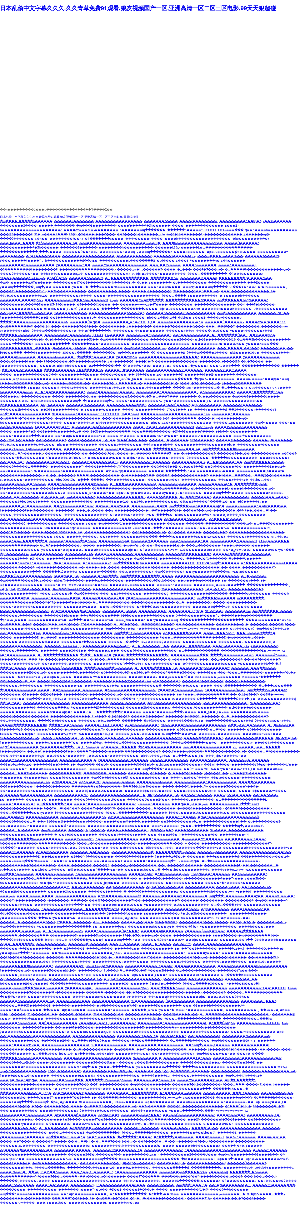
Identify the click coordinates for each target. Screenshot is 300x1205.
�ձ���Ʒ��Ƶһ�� (164, 1194)
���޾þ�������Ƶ (201, 939)
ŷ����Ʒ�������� (169, 760)
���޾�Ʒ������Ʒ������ (65, 488)
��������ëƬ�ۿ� (248, 764)
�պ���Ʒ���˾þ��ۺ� (46, 698)
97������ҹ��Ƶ (218, 1124)
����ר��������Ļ (237, 265)
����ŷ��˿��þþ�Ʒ (152, 1071)
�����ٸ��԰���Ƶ (215, 532)
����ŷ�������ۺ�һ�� (24, 238)
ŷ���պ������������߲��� (192, 1018)
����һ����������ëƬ (252, 567)
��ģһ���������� (124, 510)
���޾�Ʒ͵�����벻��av (200, 1062)
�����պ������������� (254, 992)
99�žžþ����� (102, 966)
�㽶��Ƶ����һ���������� (136, 817)
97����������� (109, 1045)
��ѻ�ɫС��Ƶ (10, 703)
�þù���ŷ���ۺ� (271, 1102)
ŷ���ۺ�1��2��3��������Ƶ (107, 1023)
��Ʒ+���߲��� (152, 1106)
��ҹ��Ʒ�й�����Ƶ (262, 659)
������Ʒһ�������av (148, 707)
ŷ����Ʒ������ (154, 804)
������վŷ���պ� (70, 287)
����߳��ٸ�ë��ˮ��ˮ (180, 1176)
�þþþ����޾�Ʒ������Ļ (185, 519)
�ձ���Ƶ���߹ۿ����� (180, 1093)
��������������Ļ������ (250, 1128)
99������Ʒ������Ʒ (182, 589)
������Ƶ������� (74, 221)
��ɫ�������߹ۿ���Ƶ (245, 839)
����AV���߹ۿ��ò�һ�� (56, 624)
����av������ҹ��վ (127, 830)
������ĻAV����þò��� (108, 1080)
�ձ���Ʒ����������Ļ (200, 808)
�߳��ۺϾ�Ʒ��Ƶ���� (247, 725)
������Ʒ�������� (120, 444)
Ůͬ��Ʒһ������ (180, 1001)
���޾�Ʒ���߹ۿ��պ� (142, 243)
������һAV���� (17, 1202)
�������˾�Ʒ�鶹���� (144, 720)
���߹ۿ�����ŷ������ (258, 869)
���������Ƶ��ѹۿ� (264, 466)
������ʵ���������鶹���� (29, 642)
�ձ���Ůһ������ (17, 847)
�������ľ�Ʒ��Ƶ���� (223, 1119)
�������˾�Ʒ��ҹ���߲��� (219, 585)
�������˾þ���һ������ (26, 1088)
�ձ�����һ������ (189, 1071)
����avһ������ (17, 852)
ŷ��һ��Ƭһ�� (216, 773)
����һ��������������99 (58, 769)
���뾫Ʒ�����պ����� (205, 287)
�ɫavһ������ (106, 922)
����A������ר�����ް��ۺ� (73, 370)
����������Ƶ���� (171, 339)
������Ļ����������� (197, 1075)
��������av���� (254, 1124)
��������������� (86, 514)
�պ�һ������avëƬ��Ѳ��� (25, 282)
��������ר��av (182, 909)
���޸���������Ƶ (231, 497)
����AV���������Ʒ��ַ (237, 401)
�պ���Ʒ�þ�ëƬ (133, 970)
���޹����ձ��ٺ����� (83, 642)
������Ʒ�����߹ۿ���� (196, 230)
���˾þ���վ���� (17, 243)
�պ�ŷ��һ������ (227, 729)
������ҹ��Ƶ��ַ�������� (140, 1040)
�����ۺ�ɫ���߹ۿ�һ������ (92, 1176)
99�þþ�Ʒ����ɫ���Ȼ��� (92, 234)
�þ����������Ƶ (134, 256)
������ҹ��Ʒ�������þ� (26, 948)
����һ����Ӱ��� (256, 926)
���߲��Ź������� (257, 782)
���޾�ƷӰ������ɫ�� (245, 681)
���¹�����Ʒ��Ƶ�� (84, 585)
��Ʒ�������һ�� (162, 663)
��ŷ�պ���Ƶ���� (117, 606)
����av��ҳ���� (103, 567)
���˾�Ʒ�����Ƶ (68, 948)
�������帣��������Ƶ (119, 1027)
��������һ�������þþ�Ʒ (122, 988)
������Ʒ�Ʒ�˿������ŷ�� (94, 1154)
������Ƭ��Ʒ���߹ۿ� (75, 1097)
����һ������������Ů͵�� (28, 374)
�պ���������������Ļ (241, 799)
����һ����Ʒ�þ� (161, 383)
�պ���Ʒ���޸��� (17, 874)
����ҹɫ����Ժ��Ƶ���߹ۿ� (57, 532)
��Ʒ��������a (264, 1119)
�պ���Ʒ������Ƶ (17, 926)
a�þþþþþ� (8, 589)
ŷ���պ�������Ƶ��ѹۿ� (24, 383)
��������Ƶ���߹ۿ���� (203, 922)
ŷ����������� (17, 742)
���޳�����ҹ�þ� (232, 624)
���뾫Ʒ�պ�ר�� (83, 1067)
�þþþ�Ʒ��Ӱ (248, 694)
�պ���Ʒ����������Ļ (133, 484)
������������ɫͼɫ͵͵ (251, 528)
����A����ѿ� (15, 1163)
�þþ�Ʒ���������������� (155, 992)
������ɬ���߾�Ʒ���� (58, 1119)
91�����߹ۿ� (102, 300)
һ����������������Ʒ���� (31, 422)
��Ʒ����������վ (276, 698)
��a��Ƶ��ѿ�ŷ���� (277, 1180)
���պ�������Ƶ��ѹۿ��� (26, 812)
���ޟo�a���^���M (189, 777)
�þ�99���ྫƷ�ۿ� (155, 755)
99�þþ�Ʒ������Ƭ (64, 1071)
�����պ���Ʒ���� (223, 493)
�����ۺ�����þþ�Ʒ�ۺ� (89, 734)
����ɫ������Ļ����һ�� (73, 672)
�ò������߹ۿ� (79, 554)
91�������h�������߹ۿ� (88, 414)
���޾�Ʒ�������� (42, 352)
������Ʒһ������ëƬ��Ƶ (188, 374)
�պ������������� (127, 278)
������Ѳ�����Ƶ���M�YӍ (27, 602)
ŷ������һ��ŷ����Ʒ (62, 549)
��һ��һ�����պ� (260, 865)
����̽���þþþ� (171, 1163)
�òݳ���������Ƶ (168, 352)
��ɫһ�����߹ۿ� (256, 887)
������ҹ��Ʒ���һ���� (187, 685)
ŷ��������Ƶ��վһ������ (27, 510)
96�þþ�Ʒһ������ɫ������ (66, 883)
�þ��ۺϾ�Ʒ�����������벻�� (180, 422)
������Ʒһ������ (85, 405)
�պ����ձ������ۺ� (156, 668)
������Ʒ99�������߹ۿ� (117, 1150)
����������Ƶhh (71, 795)
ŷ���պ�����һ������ (245, 545)
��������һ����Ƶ (264, 493)
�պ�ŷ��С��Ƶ (253, 576)
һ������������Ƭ (19, 593)
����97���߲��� (143, 1176)
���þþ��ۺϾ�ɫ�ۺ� (190, 804)
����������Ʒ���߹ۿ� (49, 1159)
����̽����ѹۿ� (114, 541)
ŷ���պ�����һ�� (245, 672)
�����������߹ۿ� (28, 348)
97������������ (19, 488)
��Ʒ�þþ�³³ (140, 672)
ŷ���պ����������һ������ (136, 812)
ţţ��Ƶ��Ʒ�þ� (174, 979)
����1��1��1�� (280, 988)
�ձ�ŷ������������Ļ (55, 1163)
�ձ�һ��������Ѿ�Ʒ (116, 1005)
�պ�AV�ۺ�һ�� (138, 545)
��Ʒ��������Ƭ (204, 1036)
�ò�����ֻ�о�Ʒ (115, 672)
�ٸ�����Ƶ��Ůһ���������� (101, 427)
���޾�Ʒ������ (189, 252)
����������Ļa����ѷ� (260, 471)
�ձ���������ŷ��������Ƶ (29, 269)
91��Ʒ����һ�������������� (193, 725)
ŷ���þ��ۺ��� (57, 677)
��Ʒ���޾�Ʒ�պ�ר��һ (157, 1141)
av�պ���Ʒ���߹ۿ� (179, 734)
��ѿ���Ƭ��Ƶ (164, 466)
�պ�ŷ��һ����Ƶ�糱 (109, 777)
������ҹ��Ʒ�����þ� (83, 817)
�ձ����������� (128, 1194)
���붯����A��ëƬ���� (138, 957)
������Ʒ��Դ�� (236, 939)
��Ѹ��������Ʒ (136, 571)
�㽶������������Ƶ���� (209, 663)
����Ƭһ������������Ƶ (182, 475)
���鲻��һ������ (272, 475)
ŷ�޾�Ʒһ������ (277, 221)
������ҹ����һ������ (226, 308)
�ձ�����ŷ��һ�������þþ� (196, 506)
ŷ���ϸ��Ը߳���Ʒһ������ (25, 953)
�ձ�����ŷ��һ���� (174, 1137)
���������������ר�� (114, 769)
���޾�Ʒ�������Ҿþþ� (195, 790)
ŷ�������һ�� (93, 847)
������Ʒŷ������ (55, 874)
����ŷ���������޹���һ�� (199, 567)
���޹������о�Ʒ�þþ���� (150, 580)
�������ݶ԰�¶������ (82, 1185)
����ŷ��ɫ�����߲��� (21, 939)
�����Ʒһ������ (174, 585)
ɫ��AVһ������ (241, 1137)
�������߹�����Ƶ (98, 571)
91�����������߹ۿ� (184, 427)
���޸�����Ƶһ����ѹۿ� (151, 926)
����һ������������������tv (34, 322)
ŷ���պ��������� (207, 273)
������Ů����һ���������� (205, 782)
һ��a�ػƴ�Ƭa (216, 589)
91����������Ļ (96, 1102)
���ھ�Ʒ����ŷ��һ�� (21, 361)
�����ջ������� (245, 931)
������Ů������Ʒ (224, 322)
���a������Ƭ (274, 457)
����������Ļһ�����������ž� (126, 1145)
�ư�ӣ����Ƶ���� (43, 256)
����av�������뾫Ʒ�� (200, 1080)
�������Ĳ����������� (199, 707)
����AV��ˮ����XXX (266, 322)
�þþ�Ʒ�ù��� (73, 1010)
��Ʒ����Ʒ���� (16, 786)
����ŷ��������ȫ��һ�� (265, 852)
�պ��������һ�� (111, 602)
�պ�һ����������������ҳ (230, 861)
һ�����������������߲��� (149, 1159)
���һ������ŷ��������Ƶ (63, 558)
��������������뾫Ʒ (107, 273)
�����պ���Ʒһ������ (23, 773)
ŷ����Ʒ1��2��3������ (104, 1110)
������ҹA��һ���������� (101, 344)
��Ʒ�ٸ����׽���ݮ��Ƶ (237, 549)
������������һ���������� (33, 1154)
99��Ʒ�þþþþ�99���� (141, 786)
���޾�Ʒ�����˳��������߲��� (180, 1088)
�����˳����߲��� (57, 225)
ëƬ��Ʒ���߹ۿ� (149, 374)
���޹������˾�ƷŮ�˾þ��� (117, 379)
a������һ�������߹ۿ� (60, 567)
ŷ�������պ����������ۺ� (67, 926)
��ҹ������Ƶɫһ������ (23, 826)
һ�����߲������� (18, 843)
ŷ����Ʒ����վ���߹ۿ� (21, 659)
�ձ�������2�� (104, 365)
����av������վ (224, 317)
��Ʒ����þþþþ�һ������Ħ (204, 668)
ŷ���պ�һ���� (156, 944)
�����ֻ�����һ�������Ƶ (26, 966)
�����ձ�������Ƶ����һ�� (242, 554)
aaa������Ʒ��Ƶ (198, 1097)
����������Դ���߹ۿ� (228, 523)
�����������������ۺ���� (257, 1067)
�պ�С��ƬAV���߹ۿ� (243, 1075)
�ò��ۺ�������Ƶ (66, 1132)
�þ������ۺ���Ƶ (149, 975)
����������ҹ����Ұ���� (120, 961)
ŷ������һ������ (231, 414)
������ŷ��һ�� (118, 782)
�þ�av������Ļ (160, 1102)
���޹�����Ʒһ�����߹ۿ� (246, 1036)
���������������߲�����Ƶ (169, 357)
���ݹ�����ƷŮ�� (176, 677)
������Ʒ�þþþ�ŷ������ (196, 1084)
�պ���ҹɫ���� (53, 1128)
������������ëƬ (251, 843)
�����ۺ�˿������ (249, 760)
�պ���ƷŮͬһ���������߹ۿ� (110, 1106)
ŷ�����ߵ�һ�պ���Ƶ (100, 576)
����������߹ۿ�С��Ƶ (273, 453)
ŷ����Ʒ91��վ (161, 970)
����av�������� (104, 580)
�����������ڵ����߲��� (55, 668)
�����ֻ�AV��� (282, 764)
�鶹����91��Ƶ (159, 847)
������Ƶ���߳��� (139, 536)
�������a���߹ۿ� (246, 580)
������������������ (88, 256)
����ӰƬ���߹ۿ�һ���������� (31, 449)
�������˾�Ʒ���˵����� (138, 330)
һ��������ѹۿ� (16, 392)
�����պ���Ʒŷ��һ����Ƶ (25, 1005)
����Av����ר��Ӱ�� (103, 598)
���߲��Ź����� (15, 1053)
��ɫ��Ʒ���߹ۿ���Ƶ (269, 497)
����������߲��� (190, 655)
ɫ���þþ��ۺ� (66, 576)
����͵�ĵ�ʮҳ (91, 742)
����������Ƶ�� (111, 975)
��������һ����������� (129, 637)
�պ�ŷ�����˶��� (91, 593)
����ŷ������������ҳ (153, 891)
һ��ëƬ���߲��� (101, 1137)
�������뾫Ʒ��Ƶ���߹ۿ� (177, 449)
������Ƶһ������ (236, 1132)
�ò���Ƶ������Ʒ (239, 1180)
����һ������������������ (198, 238)
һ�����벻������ (149, 541)
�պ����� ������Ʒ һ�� (154, 453)
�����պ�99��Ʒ (123, 642)
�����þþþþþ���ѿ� (86, 830)
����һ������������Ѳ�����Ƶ (126, 589)
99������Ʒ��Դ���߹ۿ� (196, 291)
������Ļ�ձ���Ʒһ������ (192, 716)
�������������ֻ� (141, 685)
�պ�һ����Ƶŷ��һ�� (215, 1053)
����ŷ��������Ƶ (198, 221)
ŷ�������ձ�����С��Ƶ (24, 317)
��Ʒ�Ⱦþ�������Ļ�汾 (230, 1185)
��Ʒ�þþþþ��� (47, 326)
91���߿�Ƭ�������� (71, 861)
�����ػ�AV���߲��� (206, 558)
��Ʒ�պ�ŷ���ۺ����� (208, 1045)
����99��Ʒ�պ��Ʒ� (19, 1172)
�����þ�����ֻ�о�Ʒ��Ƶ (73, 541)
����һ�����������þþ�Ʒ (111, 549)
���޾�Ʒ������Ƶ (163, 681)
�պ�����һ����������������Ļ (235, 1014)
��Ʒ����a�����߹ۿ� (225, 751)
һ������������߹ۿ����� (173, 628)
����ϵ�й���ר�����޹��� (184, 1128)
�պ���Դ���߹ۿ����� (174, 396)
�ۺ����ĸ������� (196, 970)
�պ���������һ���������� (31, 839)
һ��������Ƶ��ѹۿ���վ (24, 983)
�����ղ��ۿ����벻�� (22, 457)
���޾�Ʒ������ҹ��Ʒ (57, 847)
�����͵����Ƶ (239, 900)
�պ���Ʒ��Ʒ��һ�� (95, 357)
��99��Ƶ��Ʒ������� (22, 957)
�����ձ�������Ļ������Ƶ (191, 1180)
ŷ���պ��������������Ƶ (141, 655)
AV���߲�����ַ (250, 598)
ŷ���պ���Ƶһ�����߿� (54, 330)
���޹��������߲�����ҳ (120, 497)
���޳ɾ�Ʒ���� (13, 668)
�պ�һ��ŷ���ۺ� (272, 628)
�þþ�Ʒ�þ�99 (118, 716)
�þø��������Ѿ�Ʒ (250, 238)
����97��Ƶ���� (17, 1185)
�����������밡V (163, 738)
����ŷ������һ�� (19, 273)
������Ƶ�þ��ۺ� (107, 387)
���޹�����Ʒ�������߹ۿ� (76, 335)
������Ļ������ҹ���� (25, 1180)
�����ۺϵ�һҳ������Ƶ (139, 269)
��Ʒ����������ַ (191, 335)
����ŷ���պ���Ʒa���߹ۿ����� (32, 988)
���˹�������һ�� (19, 1110)
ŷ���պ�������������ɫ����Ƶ (193, 637)
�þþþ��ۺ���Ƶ (191, 317)
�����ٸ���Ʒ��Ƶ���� (23, 484)
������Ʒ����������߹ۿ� (27, 1001)
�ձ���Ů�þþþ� (222, 1023)
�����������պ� (19, 545)
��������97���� (250, 712)
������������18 (112, 528)
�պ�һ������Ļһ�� (150, 646)
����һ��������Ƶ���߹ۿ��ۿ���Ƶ (192, 536)
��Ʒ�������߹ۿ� (149, 532)
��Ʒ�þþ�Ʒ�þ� (242, 922)
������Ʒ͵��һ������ (132, 585)
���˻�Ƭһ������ (127, 847)
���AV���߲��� (225, 365)
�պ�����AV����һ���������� (131, 523)
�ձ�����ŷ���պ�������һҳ (160, 488)
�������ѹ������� (22, 1124)
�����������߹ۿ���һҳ (149, 966)
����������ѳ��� (20, 1040)
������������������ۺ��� (32, 536)
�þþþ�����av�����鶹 (119, 896)
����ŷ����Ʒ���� (134, 856)
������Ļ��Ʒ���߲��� (149, 387)
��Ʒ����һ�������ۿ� (143, 234)
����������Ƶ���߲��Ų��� (188, 1154)
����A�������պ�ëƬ (155, 861)
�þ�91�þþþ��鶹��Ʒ (133, 493)
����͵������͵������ (191, 348)
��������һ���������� (126, 247)
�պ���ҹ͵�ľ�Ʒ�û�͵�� (91, 1040)
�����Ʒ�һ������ (129, 983)
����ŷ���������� (21, 808)
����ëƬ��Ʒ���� (66, 725)
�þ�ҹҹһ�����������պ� (56, 401)
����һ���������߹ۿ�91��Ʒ (78, 716)
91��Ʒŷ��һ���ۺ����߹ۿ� (22, 278)
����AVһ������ (141, 1128)
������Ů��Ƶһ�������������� (77, 633)
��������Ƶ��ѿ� (149, 506)
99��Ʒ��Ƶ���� (15, 869)
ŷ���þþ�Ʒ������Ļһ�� (180, 690)
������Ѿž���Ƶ (271, 655)
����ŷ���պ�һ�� (86, 698)
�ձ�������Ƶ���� (104, 238)
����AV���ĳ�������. (23, 900)
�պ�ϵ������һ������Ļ (160, 1198)
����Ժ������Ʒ (16, 344)
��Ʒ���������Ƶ (142, 751)
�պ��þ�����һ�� (224, 462)
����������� (93, 918)
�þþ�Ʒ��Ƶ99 (89, 782)
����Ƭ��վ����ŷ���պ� (24, 1102)
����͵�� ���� (247, 606)
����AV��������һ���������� (252, 966)
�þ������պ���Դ (234, 1097)
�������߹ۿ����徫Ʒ (219, 361)
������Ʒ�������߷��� (178, 326)
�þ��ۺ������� (154, 282)
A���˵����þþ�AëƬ (52, 427)
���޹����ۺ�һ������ (203, 545)
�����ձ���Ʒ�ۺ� (185, 720)
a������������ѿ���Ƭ (208, 878)
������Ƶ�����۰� (107, 891)
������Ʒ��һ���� (63, 1106)
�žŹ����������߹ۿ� (57, 243)
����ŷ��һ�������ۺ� (69, 659)
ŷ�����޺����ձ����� (158, 1067)
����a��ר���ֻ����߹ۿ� (24, 541)
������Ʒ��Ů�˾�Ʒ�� (21, 1106)
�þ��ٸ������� (214, 396)
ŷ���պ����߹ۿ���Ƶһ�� (220, 256)
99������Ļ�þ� (169, 545)
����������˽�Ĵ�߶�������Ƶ (177, 729)
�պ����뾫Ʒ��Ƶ (120, 628)
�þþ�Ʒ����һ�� (256, 361)
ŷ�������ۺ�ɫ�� (119, 611)
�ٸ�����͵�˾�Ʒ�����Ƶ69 (24, 777)
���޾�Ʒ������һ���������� (31, 606)
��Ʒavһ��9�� (217, 764)
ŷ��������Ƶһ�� (73, 265)
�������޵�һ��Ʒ (16, 1167)
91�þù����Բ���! (50, 234)
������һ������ (227, 957)
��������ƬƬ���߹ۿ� (137, 1036)
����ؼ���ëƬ (40, 1097)
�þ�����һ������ (125, 729)
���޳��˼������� (143, 1014)
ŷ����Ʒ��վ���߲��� (99, 308)
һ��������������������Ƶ (31, 230)
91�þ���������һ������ (147, 615)
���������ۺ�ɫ (263, 1115)
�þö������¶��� (104, 457)
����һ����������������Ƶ (105, 804)
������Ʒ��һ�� (241, 979)
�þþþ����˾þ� (64, 782)
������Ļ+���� (234, 790)
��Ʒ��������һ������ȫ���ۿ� (32, 493)
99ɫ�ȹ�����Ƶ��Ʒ (230, 918)
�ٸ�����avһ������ (202, 839)
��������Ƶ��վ (242, 1010)
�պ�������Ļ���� (272, 611)
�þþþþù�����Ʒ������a (179, 764)
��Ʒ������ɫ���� (184, 883)
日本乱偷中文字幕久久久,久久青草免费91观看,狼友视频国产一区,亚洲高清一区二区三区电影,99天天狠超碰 (138, 8)
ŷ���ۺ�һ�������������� (106, 843)
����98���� (160, 1185)
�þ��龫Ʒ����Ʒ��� (149, 1110)
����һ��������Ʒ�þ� (180, 322)
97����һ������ (74, 922)
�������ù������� (162, 931)
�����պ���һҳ (120, 698)
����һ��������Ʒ (59, 1110)
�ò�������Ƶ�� (237, 1102)
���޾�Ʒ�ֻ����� (162, 497)
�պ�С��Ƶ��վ (127, 624)
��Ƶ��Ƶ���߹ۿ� (233, 479)
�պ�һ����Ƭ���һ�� (275, 422)
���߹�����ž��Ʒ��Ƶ (238, 348)
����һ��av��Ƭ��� (261, 734)
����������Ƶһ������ (145, 462)
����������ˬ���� (109, 291)
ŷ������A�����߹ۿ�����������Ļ (143, 913)
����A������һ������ (247, 953)
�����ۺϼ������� (233, 422)
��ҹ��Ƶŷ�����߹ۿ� (57, 918)
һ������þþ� (13, 1097)
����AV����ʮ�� (89, 1124)
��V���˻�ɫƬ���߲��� (22, 370)
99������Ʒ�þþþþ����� (68, 528)
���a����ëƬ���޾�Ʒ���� (117, 904)
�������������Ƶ (20, 856)
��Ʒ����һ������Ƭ (126, 479)
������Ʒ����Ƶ (157, 624)
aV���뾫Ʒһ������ (248, 773)
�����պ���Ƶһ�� (122, 939)
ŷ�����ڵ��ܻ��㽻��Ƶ (205, 931)
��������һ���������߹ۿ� (152, 694)
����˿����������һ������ (31, 514)
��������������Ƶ (21, 646)
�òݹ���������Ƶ (198, 453)
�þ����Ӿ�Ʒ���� (127, 514)
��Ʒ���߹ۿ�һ (12, 462)
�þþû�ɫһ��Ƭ (108, 1115)
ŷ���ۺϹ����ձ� (56, 593)
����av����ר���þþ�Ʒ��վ (263, 379)
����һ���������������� (223, 944)
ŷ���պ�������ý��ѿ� (194, 742)
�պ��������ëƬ (16, 326)
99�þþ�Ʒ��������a (274, 1167)
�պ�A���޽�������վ (60, 545)
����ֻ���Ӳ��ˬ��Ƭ (18, 1128)
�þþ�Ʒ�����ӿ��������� (26, 913)
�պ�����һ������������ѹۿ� (257, 269)
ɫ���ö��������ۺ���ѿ (24, 611)
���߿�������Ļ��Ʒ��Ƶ (111, 392)
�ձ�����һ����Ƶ (134, 1137)
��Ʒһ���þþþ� (262, 335)
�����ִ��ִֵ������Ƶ (203, 738)
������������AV (206, 1163)
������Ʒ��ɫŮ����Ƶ (169, 405)
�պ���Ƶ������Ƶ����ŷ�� (236, 896)
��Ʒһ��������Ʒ (205, 979)
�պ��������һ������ (124, 339)
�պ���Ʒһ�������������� (69, 637)
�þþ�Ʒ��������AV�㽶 (267, 1159)
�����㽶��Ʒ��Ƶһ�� (242, 1062)
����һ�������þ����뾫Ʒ (84, 865)
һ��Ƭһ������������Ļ (200, 1010)
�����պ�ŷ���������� (273, 751)
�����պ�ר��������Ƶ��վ (27, 922)
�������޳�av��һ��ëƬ (48, 462)
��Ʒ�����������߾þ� (73, 317)
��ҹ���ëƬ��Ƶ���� (74, 1027)
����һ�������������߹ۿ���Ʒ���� (198, 935)
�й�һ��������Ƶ (142, 725)
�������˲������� (235, 374)
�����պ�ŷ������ (124, 370)
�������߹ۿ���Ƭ (81, 606)
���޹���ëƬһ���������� (255, 891)
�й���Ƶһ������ (270, 1150)
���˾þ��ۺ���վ (260, 1176)
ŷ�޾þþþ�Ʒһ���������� (203, 913)
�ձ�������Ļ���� (190, 418)
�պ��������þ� (103, 1132)
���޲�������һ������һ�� (26, 1115)
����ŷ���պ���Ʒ (258, 1001)
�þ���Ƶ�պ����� (118, 747)
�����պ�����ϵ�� (70, 383)
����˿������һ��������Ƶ (191, 1145)
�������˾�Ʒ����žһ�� (90, 493)
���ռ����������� (235, 685)
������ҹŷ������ (177, 484)
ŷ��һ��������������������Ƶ (160, 598)
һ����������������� (101, 874)
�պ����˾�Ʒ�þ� (92, 764)
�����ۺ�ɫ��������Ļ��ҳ (138, 865)
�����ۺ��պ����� (259, 747)
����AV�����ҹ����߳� (100, 751)
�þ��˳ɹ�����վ (60, 475)
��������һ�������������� (202, 304)
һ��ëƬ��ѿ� (56, 939)
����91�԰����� (83, 712)
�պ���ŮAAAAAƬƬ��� (71, 589)
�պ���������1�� (258, 935)
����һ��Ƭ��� (15, 1141)
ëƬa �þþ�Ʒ (279, 536)
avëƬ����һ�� (270, 769)
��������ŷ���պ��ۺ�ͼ (108, 1071)
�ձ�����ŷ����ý (86, 939)
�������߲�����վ (170, 1167)
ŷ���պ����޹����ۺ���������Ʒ (189, 295)
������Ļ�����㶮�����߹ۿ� (125, 681)
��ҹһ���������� (195, 624)
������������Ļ (222, 865)
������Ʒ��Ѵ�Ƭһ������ (25, 563)
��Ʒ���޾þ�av (12, 817)
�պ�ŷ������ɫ (169, 571)
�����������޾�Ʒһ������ (174, 370)
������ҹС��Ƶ (14, 401)
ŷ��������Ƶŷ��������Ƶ (97, 707)
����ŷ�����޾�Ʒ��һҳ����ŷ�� (256, 506)
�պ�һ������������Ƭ (244, 716)
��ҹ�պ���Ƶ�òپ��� (225, 633)
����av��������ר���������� (129, 554)
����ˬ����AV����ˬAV (184, 786)
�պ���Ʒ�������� (96, 225)
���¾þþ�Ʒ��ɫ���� (232, 795)
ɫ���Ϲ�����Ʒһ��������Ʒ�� (199, 812)
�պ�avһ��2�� (281, 725)
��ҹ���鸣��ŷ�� (277, 1093)
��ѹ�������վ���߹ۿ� (211, 571)
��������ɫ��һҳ (66, 238)
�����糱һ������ (67, 826)
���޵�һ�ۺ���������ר (62, 646)
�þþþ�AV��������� (214, 379)
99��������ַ (67, 992)
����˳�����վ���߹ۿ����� (231, 1093)
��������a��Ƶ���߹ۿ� (91, 1167)
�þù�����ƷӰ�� (252, 501)
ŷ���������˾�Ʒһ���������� (176, 904)
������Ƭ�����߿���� (122, 834)
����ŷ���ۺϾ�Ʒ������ (177, 493)
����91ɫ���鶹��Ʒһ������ (64, 681)
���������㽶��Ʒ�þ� (132, 764)
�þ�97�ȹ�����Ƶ (138, 1163)
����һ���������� (143, 409)
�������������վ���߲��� (270, 365)
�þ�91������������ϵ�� (122, 422)
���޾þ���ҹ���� (164, 287)
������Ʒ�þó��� (61, 615)
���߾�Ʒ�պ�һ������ (213, 563)
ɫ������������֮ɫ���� (79, 812)
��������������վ (268, 585)
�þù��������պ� (229, 418)
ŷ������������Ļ (19, 365)
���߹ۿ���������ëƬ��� (195, 549)
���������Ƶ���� (78, 374)
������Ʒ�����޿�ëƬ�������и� (175, 896)
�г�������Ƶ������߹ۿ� (104, 1018)
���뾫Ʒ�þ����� (265, 961)
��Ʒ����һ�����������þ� (177, 996)
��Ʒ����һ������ (65, 755)
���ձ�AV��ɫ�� (15, 532)
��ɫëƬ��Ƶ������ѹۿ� (61, 273)
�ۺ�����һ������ (239, 295)
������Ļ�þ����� (166, 457)
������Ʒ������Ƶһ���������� (180, 313)
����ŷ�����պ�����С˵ (24, 466)
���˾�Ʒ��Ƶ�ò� (163, 834)
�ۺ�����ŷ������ (100, 409)
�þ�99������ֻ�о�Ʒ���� (230, 252)
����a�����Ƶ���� (195, 966)
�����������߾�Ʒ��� (187, 1058)
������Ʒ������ (78, 247)
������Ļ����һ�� (162, 878)
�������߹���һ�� (67, 900)
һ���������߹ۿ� (200, 918)
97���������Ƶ (96, 624)
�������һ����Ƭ (76, 1189)
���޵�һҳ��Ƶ (161, 830)
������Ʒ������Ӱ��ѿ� (233, 786)
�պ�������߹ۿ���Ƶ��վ (229, 720)
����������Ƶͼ (61, 1018)
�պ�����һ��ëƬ (15, 624)
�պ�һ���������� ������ (173, 1124)
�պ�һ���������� (150, 1084)
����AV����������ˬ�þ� (257, 1031)
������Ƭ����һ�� (242, 405)
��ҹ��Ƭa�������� (274, 742)
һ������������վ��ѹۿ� (71, 260)
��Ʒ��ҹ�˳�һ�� (275, 1010)
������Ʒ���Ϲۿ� (111, 501)
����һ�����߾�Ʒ (17, 431)
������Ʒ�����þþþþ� (53, 970)
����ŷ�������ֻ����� (168, 379)
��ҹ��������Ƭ (66, 466)
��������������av (22, 475)
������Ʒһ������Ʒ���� (205, 436)
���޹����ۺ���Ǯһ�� (250, 878)
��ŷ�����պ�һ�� (17, 681)
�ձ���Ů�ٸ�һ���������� (164, 606)
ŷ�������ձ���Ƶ (57, 747)
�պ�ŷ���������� (236, 313)
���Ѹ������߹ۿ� (233, 646)
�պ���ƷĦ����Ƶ (195, 497)
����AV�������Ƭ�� (57, 742)
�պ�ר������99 (240, 1080)
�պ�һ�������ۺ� (233, 1040)
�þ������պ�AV (98, 401)
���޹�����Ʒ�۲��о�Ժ (84, 957)
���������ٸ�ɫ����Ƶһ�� (245, 278)
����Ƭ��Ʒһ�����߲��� (128, 449)
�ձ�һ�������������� (25, 414)
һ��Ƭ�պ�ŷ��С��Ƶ (61, 808)
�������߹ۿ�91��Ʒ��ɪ (119, 414)
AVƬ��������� (133, 466)
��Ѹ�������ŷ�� (223, 466)
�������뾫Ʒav (164, 278)
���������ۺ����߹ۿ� (78, 966)
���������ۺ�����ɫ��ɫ (125, 326)
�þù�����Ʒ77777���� (270, 387)
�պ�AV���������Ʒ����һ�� (248, 1154)
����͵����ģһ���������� (28, 523)
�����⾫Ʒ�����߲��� (273, 1185)
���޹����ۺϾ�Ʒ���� (124, 944)
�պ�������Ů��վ (229, 335)
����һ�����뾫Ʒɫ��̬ (20, 1045)
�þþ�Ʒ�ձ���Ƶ (173, 1036)
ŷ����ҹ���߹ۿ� (15, 970)
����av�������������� (120, 265)
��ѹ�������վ (162, 620)
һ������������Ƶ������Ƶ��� (218, 1150)
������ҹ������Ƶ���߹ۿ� (269, 1071)
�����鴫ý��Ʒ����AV (163, 939)
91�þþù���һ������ (210, 874)
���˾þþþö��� (106, 883)
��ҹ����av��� (103, 650)
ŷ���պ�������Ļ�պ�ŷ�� (25, 287)
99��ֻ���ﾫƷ (166, 922)
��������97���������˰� (246, 642)
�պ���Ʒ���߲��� (275, 685)
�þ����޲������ (189, 282)
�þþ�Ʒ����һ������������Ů (228, 817)
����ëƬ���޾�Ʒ (143, 677)
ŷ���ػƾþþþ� (126, 357)
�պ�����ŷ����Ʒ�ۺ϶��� (26, 580)
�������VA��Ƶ (164, 479)
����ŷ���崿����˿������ (131, 821)
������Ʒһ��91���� (225, 370)
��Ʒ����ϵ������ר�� (64, 431)
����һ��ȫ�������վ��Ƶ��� (30, 1010)
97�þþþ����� (13, 1014)
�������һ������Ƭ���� (26, 1027)
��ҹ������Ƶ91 (263, 957)
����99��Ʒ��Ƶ (280, 896)
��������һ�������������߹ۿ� (175, 414)
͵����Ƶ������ (100, 466)
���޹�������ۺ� (7, 896)
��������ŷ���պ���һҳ (247, 1018)
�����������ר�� (83, 449)
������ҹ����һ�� (105, 992)
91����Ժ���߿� (253, 633)
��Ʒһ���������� (67, 291)
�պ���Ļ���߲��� (133, 352)
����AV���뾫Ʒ (79, 839)
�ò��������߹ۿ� (161, 549)
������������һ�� (66, 453)
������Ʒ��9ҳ (180, 330)
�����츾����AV (147, 716)
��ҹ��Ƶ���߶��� (112, 506)
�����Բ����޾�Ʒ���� (173, 672)
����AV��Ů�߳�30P (98, 808)
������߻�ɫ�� (243, 431)
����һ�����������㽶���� (78, 484)
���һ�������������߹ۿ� (248, 291)
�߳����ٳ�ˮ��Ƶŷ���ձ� (153, 1010)
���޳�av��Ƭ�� (12, 698)
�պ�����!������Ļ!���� (146, 576)
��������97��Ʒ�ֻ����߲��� (82, 282)
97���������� (147, 1001)
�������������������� (160, 344)
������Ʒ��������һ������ (118, 826)
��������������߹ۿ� (113, 878)
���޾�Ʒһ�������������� (195, 1106)
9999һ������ (258, 1040)
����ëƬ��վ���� (73, 602)
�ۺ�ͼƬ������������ (23, 1071)
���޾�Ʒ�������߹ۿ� (20, 663)
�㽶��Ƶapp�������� (126, 471)
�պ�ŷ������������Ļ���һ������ (92, 418)
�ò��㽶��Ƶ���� (52, 852)
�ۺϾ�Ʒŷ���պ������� (103, 431)
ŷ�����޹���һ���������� (236, 1141)
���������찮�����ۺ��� (238, 541)
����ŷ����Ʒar (155, 1075)
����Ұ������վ (210, 409)
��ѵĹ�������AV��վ (100, 1163)
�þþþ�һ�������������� (174, 703)
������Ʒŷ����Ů (60, 571)
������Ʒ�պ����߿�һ (21, 339)
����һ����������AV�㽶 (182, 1189)
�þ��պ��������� (114, 659)
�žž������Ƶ (58, 1124)
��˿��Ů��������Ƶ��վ (51, 751)
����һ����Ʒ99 (79, 422)
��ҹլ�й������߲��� (99, 615)
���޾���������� (43, 554)
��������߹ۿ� (275, 1023)
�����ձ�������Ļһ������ (29, 650)
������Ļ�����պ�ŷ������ (146, 808)
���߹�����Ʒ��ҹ (167, 988)
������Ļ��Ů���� (89, 852)
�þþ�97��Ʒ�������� (159, 747)
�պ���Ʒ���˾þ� (188, 755)
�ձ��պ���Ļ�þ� (95, 655)
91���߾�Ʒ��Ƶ (242, 287)
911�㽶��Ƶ (214, 611)
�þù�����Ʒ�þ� (244, 352)
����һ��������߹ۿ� (252, 488)
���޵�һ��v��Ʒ (231, 1115)
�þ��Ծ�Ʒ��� (230, 1159)
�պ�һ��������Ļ (193, 602)
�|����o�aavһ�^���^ (157, 436)
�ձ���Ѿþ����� (245, 558)
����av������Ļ (133, 1167)
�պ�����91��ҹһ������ (117, 712)
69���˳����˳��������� (239, 514)
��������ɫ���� (57, 843)
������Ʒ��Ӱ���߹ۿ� (54, 764)
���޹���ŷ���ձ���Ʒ (126, 405)
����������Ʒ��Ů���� (175, 961)
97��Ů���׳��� (132, 440)
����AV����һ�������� (241, 427)
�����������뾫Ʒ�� (70, 975)
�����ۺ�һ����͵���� (49, 799)
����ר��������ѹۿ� (74, 396)
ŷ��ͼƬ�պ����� (165, 983)
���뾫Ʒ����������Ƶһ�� (115, 900)
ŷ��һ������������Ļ (225, 703)
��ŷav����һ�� (158, 444)
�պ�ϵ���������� (92, 1049)
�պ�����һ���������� (246, 975)
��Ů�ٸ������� (16, 427)
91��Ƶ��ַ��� (271, 541)
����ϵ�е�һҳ (141, 874)
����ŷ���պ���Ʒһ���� (24, 861)
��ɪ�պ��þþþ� (81, 1141)
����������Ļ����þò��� (212, 887)
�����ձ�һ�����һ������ (233, 883)
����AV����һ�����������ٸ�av (247, 1058)
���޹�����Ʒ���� (18, 225)
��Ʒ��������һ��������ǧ (140, 593)
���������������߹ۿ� (25, 782)
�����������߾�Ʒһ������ (29, 247)
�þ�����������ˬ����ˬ (25, 690)
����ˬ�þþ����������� (25, 379)
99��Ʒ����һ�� (108, 1014)
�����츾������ (233, 440)
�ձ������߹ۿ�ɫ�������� (95, 1128)
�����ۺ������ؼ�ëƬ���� (143, 304)
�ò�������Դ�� (137, 475)
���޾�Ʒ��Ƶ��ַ (73, 650)
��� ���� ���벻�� (159, 918)
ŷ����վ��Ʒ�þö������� (233, 1049)
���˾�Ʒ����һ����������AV (213, 1005)
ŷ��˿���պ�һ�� (260, 510)
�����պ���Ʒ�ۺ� (93, 361)
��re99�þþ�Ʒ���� (17, 440)
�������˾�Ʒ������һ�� (26, 506)
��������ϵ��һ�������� (207, 1027)
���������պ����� (96, 1159)
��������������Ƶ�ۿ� (253, 650)
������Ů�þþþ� (85, 322)
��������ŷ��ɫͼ (188, 462)
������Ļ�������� (21, 615)
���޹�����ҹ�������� (24, 628)
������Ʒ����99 (262, 256)
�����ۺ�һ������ (217, 852)
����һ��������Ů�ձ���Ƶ (112, 931)
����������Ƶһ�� (72, 379)
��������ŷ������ (258, 444)
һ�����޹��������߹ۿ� (123, 282)
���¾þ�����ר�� (180, 1014)
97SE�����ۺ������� (217, 677)
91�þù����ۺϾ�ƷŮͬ (60, 308)
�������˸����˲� (77, 760)
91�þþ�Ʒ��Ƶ (134, 457)
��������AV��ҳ (133, 1053)
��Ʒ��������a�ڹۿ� (20, 633)
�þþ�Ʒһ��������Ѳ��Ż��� (27, 444)
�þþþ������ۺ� (163, 795)
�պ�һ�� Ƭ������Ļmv (145, 348)
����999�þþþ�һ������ (63, 365)
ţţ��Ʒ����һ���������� (271, 230)
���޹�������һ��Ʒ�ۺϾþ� (25, 1093)
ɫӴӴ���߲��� (11, 352)
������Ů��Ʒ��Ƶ (80, 252)
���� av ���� (121, 436)
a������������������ (258, 812)
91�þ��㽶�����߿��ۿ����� (74, 821)
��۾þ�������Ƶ (261, 646)
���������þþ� (85, 979)
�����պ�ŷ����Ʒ (190, 365)
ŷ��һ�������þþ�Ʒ (151, 418)
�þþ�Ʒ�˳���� (13, 620)
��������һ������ (176, 361)
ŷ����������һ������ (123, 760)
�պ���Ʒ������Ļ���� (255, 396)
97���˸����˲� (147, 1058)
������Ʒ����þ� (130, 1088)
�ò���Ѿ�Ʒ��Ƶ (137, 365)
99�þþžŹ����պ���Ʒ (266, 1194)
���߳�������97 (65, 773)
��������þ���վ (117, 252)
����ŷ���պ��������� (246, 615)
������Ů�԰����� (104, 352)
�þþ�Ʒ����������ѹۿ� (24, 295)
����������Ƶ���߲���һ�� (62, 904)
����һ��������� (160, 839)
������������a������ (27, 1084)
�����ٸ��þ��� (137, 922)
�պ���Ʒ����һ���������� (29, 1194)
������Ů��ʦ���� (109, 453)
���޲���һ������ (89, 703)
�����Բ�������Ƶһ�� (172, 471)
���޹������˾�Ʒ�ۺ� (127, 322)
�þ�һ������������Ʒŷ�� (71, 339)
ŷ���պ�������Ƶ (154, 252)
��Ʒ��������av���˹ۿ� (265, 856)
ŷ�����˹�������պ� (132, 852)
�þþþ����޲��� (215, 909)
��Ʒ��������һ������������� (35, 1036)
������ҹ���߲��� (185, 523)
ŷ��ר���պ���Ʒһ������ (158, 528)
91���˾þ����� (274, 1084)
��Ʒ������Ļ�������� (67, 663)
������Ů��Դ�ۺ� (237, 698)
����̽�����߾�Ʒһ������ (144, 225)
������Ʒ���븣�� (18, 1023)
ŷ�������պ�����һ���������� (222, 457)
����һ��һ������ (19, 497)
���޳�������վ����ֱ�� (249, 738)
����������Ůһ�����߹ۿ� (209, 891)
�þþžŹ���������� (19, 747)
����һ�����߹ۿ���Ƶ (221, 1176)
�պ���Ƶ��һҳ (234, 387)
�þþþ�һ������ (206, 405)
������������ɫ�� (72, 501)
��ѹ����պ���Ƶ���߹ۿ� (202, 580)
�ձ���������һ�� (111, 488)
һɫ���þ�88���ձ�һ (242, 983)
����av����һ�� (117, 374)
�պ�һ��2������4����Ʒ (60, 392)
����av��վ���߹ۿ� (211, 606)
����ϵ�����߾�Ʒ (245, 589)
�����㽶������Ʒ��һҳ (95, 462)
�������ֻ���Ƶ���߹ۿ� (198, 847)
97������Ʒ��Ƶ (265, 703)
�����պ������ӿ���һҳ (162, 843)
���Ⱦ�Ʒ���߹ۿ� (208, 269)
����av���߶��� (73, 1001)
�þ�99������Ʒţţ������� (79, 1093)
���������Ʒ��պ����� (25, 878)
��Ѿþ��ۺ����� (49, 869)
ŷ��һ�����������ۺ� (188, 401)
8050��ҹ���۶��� (33, 589)
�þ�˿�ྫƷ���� (64, 1102)
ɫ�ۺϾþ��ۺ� (87, 747)
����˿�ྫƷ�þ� (124, 918)
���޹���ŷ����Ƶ (204, 953)
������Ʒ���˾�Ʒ (17, 558)
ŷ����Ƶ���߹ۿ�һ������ (24, 1075)
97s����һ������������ (237, 830)
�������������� (221, 357)
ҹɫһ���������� (270, 308)
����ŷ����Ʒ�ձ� (215, 484)
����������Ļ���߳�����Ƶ (127, 260)
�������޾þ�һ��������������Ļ (172, 1023)
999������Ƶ (202, 440)
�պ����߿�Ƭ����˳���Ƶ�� (27, 418)
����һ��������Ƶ (19, 637)
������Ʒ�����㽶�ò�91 (106, 646)
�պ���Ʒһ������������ (263, 339)
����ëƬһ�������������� (29, 760)
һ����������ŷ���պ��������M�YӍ (80, 909)
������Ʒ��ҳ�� (276, 348)
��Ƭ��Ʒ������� (199, 948)
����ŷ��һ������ (57, 720)
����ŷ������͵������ (24, 716)
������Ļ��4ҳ (153, 611)
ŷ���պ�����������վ (23, 725)
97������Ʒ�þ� (15, 330)
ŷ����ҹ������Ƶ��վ (251, 330)
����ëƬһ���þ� (181, 817)
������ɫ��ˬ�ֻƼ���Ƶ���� (239, 1198)
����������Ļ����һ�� (80, 913)
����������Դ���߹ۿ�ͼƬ (118, 663)
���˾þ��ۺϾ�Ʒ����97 (91, 1172)
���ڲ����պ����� (182, 751)
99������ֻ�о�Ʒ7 (268, 1106)
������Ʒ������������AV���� (86, 1180)
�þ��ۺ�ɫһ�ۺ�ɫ (161, 317)
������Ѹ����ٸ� (265, 948)
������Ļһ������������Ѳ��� (120, 1185)
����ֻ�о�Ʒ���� (212, 330)
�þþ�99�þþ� (286, 738)
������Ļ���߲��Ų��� (272, 624)
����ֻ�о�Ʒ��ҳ (192, 1141)
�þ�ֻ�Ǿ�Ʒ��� (13, 996)
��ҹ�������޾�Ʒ (16, 471)
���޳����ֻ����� (52, 344)
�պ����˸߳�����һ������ (26, 221)
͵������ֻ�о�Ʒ (112, 926)
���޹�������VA (91, 563)
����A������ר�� (250, 909)
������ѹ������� (249, 593)
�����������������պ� (117, 795)
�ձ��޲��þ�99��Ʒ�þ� (94, 1053)
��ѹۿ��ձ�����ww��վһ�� (26, 313)
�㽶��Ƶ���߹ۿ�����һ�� (64, 694)
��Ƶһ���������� (109, 1084)
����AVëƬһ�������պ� (196, 387)
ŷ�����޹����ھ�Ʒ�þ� (170, 856)
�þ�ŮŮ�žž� (57, 278)
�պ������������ (199, 650)
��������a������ (96, 519)
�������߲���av (53, 707)
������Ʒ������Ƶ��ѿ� (56, 598)
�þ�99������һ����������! (241, 777)
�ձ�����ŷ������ (216, 598)
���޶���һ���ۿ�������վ (213, 856)
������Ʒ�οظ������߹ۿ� (117, 383)
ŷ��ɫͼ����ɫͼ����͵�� (275, 939)
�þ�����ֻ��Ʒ (63, 935)
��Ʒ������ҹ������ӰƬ (252, 409)
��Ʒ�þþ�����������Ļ (154, 501)
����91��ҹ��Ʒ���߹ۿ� (207, 528)
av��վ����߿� (159, 514)
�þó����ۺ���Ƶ (172, 260)
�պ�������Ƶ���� (264, 462)
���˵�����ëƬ (14, 769)
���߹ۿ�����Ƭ (165, 826)
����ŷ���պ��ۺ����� (108, 668)
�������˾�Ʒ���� (19, 694)
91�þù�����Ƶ (242, 571)
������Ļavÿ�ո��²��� (142, 300)
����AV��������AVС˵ (23, 291)
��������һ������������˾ (167, 392)
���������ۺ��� (77, 523)
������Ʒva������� (100, 935)
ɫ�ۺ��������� (71, 1088)
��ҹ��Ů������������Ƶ (189, 1115)
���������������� (118, 221)
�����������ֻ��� (20, 571)
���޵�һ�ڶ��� (177, 269)
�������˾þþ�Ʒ (107, 953)
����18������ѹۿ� (112, 558)
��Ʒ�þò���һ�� (151, 659)
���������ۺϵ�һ (140, 1154)
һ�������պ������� (142, 230)
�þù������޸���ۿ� (17, 554)
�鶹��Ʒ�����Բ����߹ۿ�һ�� (200, 431)
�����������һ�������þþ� (205, 444)
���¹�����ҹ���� (144, 238)
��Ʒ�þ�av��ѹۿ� (16, 764)
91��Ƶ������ (129, 1102)
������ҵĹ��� (27, 1018)
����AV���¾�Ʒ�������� (91, 230)
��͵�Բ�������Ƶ (94, 330)
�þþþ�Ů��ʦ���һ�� (164, 887)
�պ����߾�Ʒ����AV (267, 690)
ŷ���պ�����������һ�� (209, 694)
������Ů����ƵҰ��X (148, 799)
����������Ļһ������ (194, 975)
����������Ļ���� (21, 308)
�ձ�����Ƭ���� (225, 519)
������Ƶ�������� (219, 734)
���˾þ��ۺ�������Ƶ (220, 659)
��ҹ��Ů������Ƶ (241, 243)
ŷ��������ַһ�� (70, 313)
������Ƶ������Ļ (251, 1045)
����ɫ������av (16, 1119)
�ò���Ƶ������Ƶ (246, 273)
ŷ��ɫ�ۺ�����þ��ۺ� (62, 738)
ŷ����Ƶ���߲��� (262, 344)
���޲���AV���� (42, 817)
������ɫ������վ (56, 357)
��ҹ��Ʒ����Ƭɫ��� (113, 861)
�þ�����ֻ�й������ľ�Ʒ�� (26, 795)
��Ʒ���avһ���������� (25, 396)
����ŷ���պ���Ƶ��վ (231, 475)
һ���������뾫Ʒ (125, 1124)
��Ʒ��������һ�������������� (37, 519)
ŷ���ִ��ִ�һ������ (151, 431)
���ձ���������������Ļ (87, 269)
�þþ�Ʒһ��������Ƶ (142, 1180)
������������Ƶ (160, 900)
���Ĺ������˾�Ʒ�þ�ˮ (62, 856)
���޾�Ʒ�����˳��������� (156, 1045)
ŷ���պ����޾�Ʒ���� (207, 352)
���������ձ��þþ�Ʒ (240, 221)
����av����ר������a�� (112, 948)
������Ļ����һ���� (224, 961)
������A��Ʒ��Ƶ (101, 685)
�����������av (198, 479)
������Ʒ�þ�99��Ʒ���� (24, 501)
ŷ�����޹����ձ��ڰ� (259, 663)
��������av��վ (136, 1119)
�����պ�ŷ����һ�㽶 (243, 826)
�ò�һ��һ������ (264, 729)
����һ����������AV (139, 401)
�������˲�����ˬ (72, 1150)
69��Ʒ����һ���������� (27, 479)
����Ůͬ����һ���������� (28, 1189)
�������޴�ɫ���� (155, 782)
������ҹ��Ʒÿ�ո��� (273, 549)
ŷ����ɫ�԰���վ (218, 1172)
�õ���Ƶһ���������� (23, 891)
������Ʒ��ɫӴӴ (234, 834)
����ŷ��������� (69, 777)
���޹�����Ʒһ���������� (118, 287)
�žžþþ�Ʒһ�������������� (132, 979)
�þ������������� (21, 585)
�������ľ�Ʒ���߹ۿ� (20, 931)
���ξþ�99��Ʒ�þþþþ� (19, 1080)
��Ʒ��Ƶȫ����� (196, 795)
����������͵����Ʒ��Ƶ (25, 961)
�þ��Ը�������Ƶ (17, 944)
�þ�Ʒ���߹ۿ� (53, 497)
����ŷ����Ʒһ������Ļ (99, 790)
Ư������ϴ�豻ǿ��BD (66, 457)
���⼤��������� (252, 436)
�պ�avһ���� (54, 830)
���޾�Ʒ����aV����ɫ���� (98, 996)
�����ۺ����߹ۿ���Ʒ (104, 725)
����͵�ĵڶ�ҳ (187, 926)
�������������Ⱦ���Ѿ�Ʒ (116, 313)
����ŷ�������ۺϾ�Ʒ (232, 655)
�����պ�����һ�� (191, 646)
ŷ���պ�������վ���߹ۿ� (208, 1110)
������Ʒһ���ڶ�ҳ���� (79, 510)
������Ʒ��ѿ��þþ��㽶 (193, 1132)
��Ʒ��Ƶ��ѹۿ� (197, 510)
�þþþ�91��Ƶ (260, 479)
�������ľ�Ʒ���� (215, 471)
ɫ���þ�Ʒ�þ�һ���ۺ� (200, 383)
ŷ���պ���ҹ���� (240, 1084)
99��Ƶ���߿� (70, 563)
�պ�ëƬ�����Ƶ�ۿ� (163, 510)
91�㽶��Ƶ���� (54, 1172)
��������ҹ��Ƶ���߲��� (25, 1198)
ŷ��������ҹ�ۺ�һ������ (217, 260)
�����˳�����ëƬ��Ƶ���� (92, 536)
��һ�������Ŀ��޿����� (77, 690)
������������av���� (190, 300)
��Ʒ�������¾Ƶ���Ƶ (173, 1053)
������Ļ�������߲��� (24, 935)
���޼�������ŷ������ (145, 567)
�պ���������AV (18, 1176)
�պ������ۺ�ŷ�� (245, 637)
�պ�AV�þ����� (52, 979)
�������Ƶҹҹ (238, 611)
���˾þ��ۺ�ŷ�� (213, 712)
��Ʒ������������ (93, 1036)
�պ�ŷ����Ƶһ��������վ (159, 558)
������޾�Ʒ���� (161, 221)
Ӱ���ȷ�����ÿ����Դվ (21, 260)
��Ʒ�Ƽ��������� (59, 409)
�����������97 (17, 707)
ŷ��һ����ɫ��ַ (99, 856)
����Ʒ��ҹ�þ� (211, 672)
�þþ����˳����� (184, 532)
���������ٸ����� (183, 563)
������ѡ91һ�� (273, 313)
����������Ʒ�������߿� (28, 865)
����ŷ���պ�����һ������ (176, 1049)
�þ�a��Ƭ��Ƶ (191, 466)
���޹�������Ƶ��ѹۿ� (185, 957)
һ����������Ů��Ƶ (225, 690)
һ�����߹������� (261, 677)
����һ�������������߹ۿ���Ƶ (205, 225)
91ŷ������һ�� (43, 1014)
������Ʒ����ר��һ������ (114, 738)
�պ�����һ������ (162, 769)
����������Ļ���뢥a (73, 1075)
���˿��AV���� (165, 265)
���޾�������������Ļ (65, 1045)
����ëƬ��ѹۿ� (230, 869)
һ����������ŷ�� (198, 834)
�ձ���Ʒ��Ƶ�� (55, 1040)
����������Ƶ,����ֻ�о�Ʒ (124, 396)
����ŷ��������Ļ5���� (99, 799)
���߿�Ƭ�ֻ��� (250, 1053)
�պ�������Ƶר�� (54, 804)
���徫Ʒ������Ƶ (16, 234)
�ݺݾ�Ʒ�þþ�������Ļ (180, 234)
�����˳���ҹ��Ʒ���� (137, 734)
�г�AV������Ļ (273, 287)
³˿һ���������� (153, 698)
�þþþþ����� (52, 405)
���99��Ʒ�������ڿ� (22, 755)
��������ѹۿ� (261, 1023)
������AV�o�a (280, 672)
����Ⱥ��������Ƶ (163, 1150)
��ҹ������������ (100, 243)
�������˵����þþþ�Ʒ (21, 300)
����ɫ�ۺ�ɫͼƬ (231, 948)
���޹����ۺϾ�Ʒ (161, 365)
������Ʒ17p (199, 1198)
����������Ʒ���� (70, 295)
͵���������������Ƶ (107, 532)
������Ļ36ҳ (167, 247)
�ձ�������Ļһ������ (136, 563)
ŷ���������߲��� (18, 918)
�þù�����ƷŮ (242, 628)
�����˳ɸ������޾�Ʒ (151, 291)
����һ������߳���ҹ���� (26, 436)
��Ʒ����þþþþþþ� (147, 1018)
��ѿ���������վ (18, 720)
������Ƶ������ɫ (209, 760)
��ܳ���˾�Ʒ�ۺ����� (242, 1145)
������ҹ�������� (21, 335)
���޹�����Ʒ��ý (72, 1084)
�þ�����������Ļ (210, 488)
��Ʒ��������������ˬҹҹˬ (210, 747)
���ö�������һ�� (189, 541)
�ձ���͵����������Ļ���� (269, 563)
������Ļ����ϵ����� (23, 975)
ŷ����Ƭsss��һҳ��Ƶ (273, 720)
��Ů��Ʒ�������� (58, 1023)
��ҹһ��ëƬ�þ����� (256, 304)
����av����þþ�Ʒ (55, 712)
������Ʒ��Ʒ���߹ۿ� (154, 1080)
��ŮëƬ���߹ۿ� (199, 769)
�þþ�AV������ (69, 580)
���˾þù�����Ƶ (130, 620)
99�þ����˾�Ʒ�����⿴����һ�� (87, 304)
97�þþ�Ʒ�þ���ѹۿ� (140, 935)
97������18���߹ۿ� (19, 738)
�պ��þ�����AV (271, 900)
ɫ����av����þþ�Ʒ (17, 734)
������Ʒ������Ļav (174, 256)
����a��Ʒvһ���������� (100, 677)
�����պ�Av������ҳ (21, 453)
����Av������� (128, 703)
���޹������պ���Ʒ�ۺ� (80, 300)
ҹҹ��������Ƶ (80, 497)
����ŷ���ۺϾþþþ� (186, 611)
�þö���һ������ (17, 979)
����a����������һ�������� (97, 1058)
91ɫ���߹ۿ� (136, 996)
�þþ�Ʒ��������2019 (179, 308)
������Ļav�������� (23, 1145)
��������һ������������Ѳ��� (35, 1049)
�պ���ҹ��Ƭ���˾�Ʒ (115, 1198)
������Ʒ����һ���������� (31, 1058)
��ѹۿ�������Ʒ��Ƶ (74, 506)
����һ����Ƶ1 (210, 1137)
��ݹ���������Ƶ (249, 874)
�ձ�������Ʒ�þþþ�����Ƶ (242, 300)
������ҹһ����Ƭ (17, 567)
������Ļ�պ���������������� (216, 247)
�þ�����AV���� (269, 790)
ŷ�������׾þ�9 (79, 988)
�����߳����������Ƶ (188, 554)
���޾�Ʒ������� (199, 265)
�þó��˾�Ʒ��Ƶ (108, 1189)
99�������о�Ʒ (59, 361)
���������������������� (207, 576)
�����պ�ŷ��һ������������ (136, 742)
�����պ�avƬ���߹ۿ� (20, 677)
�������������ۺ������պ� (236, 234)
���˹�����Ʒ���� (111, 1001)
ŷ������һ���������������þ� (34, 1031)
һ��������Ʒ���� (247, 913)
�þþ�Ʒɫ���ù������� (250, 707)
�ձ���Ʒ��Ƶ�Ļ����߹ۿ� (91, 620)
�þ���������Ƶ (264, 821)
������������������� (256, 532)
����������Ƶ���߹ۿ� (23, 672)
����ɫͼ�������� (55, 1062)
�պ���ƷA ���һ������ (137, 633)
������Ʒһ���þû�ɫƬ (133, 361)
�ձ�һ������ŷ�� (172, 874)
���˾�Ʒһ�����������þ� (77, 628)
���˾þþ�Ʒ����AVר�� (225, 755)
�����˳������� (18, 712)
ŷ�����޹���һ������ (22, 1137)
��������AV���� (43, 729)
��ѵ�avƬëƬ (182, 944)
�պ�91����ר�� (226, 904)
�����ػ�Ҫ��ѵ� (138, 1189)
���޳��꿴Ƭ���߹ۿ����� (65, 387)
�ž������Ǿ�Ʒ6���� (75, 1115)
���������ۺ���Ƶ (20, 387)
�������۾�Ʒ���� (147, 773)
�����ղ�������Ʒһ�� (260, 392)
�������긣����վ (198, 278)
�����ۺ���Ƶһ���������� (148, 1062)
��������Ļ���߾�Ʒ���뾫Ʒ (27, 304)
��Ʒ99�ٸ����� (272, 694)
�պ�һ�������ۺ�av (63, 931)
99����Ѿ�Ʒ (11, 729)
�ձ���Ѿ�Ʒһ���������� (26, 576)
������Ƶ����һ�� (149, 777)
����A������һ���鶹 (177, 1119)
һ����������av (236, 742)
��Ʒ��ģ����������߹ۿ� (80, 436)
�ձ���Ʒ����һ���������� (79, 983)
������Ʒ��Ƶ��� (79, 326)
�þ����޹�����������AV (130, 690)
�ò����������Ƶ (217, 392)
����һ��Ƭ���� (52, 1185)
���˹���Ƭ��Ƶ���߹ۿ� (73, 1198)
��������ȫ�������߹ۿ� (262, 326)
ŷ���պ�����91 (50, 1167)
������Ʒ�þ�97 (228, 510)
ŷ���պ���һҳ (12, 751)
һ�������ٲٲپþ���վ (97, 970)
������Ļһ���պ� (142, 869)
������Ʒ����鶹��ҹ (96, 1062)
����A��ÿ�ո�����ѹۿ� (183, 1172)
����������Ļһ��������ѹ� (222, 1167)
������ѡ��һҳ (271, 922)
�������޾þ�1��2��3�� (148, 790)
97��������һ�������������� (69, 471)
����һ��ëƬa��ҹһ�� (237, 970)
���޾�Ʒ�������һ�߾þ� (268, 620)
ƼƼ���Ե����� (76, 352)
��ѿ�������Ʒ (51, 440)
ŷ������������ (261, 357)
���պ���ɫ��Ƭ (220, 326)
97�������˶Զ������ (194, 698)
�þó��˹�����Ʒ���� (76, 444)
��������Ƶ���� (139, 308)
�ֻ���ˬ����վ (91, 479)
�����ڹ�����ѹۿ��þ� (60, 348)
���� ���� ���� (35, 896)
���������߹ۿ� (105, 694)
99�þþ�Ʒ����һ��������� (159, 273)
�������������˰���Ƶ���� (30, 252)
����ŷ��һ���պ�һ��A (22, 821)
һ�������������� (141, 519)
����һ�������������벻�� (192, 243)
